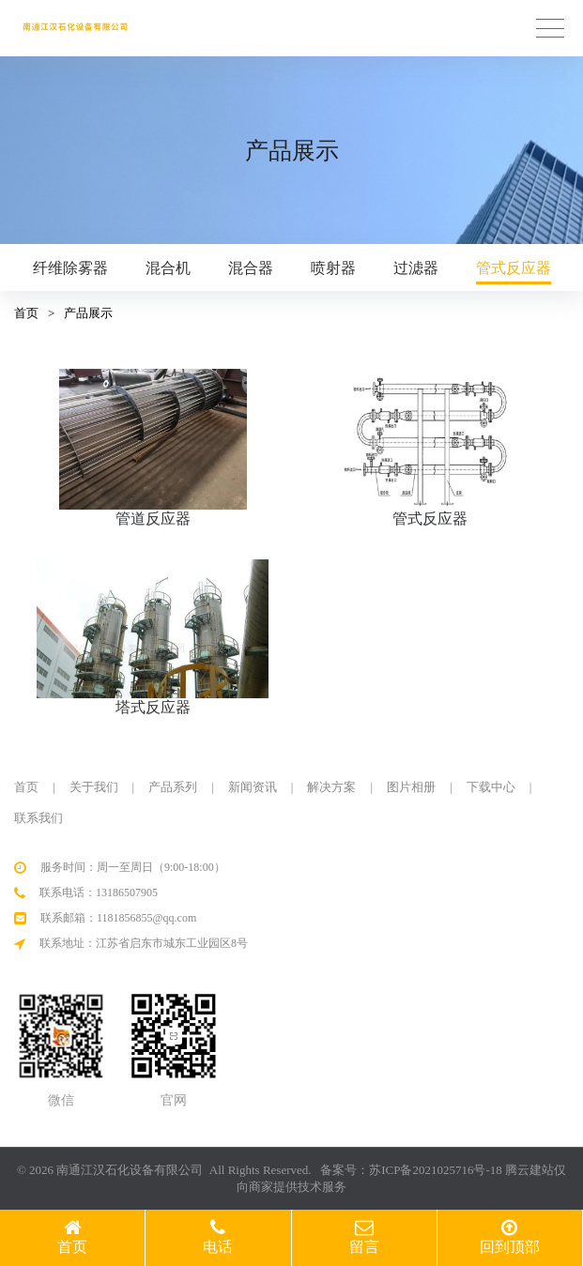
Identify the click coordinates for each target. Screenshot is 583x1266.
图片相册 (411, 787)
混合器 (250, 268)
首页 (26, 313)
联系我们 (38, 818)
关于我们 (93, 787)
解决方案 (331, 787)
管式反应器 (513, 268)
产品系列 (172, 787)
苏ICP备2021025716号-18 (435, 1170)
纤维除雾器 (70, 268)
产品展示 (88, 313)
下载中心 (491, 787)
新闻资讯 (252, 787)
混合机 (168, 268)
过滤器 (415, 268)
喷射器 (333, 268)
